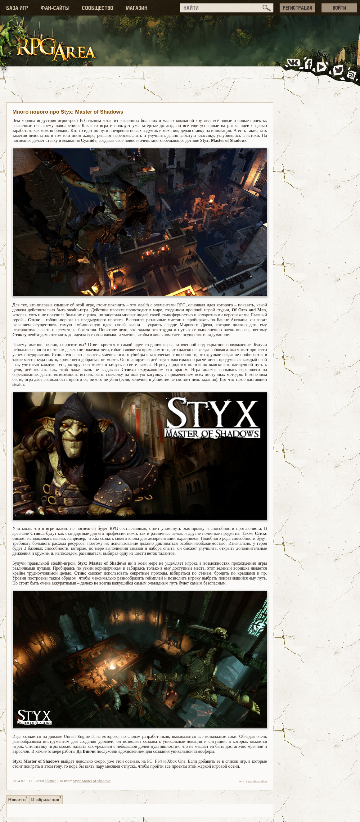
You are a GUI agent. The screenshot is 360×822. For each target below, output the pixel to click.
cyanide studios (256, 781)
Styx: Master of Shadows (91, 781)
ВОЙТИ (339, 8)
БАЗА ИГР (17, 8)
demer (51, 781)
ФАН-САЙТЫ (55, 8)
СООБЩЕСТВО (97, 8)
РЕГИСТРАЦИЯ (297, 8)
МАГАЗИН (136, 8)
